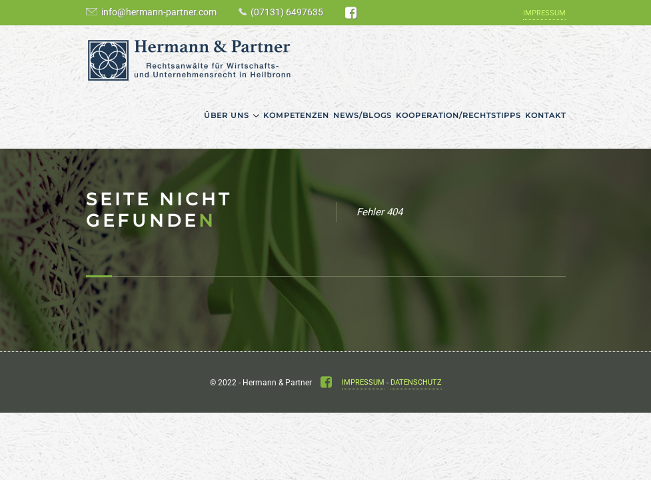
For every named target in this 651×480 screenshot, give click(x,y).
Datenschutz (416, 382)
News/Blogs (362, 115)
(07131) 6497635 (287, 12)
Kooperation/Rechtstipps (458, 115)
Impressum (544, 13)
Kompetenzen (296, 115)
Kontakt (545, 115)
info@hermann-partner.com (159, 12)
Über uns (226, 115)
